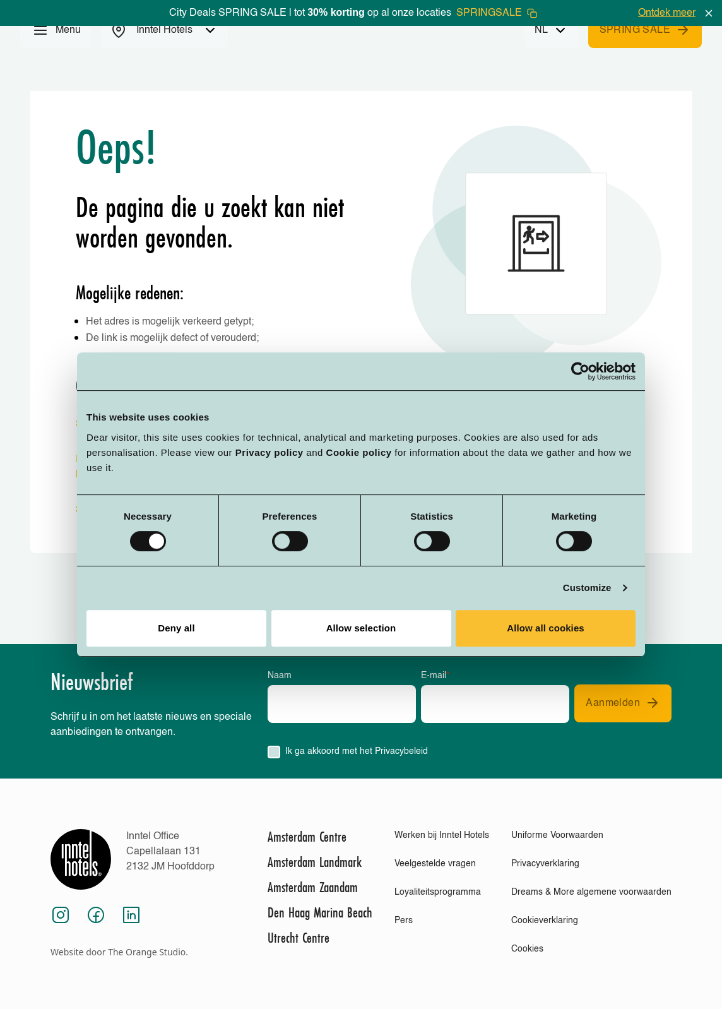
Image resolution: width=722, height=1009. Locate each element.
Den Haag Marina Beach (320, 912)
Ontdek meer (666, 13)
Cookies (527, 949)
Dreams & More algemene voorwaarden (591, 892)
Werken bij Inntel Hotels (441, 835)
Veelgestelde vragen (435, 863)
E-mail (435, 675)
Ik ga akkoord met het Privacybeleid (356, 751)
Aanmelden (623, 702)
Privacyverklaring (545, 863)
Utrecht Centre (298, 937)
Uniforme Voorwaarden (557, 835)
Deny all (176, 628)
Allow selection (361, 628)
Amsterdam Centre (307, 836)
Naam (280, 675)
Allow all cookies (545, 628)
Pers (403, 920)
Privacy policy (269, 452)
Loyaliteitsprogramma (437, 892)
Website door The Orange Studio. (119, 952)
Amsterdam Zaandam (313, 887)
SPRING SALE (645, 29)
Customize (587, 587)
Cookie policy (359, 452)
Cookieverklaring (544, 920)
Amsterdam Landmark (315, 861)
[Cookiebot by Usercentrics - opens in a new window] (580, 371)
